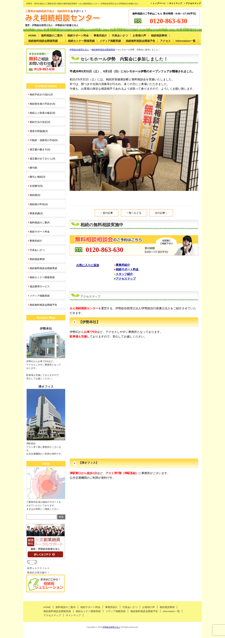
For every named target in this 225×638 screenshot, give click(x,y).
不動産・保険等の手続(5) (44, 140)
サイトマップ (175, 3)
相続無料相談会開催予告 (140, 40)
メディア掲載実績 (110, 40)
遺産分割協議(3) (39, 131)
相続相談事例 (159, 35)
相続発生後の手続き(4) (42, 103)
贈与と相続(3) (37, 176)
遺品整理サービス (40, 286)
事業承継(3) (36, 213)
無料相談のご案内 (51, 35)
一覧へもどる (133, 212)
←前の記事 (106, 212)
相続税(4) (35, 195)
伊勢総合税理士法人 (111, 627)
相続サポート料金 (78, 35)
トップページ (158, 3)
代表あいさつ (120, 35)
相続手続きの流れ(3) (41, 94)
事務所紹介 (100, 35)
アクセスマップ (193, 3)
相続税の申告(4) (39, 204)
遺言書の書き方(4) (40, 149)
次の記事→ (161, 212)
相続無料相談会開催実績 (43, 40)
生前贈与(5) (36, 185)
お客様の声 (139, 35)
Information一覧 (186, 40)
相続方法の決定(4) (40, 122)
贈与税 (33, 167)
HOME (32, 35)
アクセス (165, 40)
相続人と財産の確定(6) (42, 112)
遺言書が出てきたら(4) (42, 158)
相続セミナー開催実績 (81, 40)
